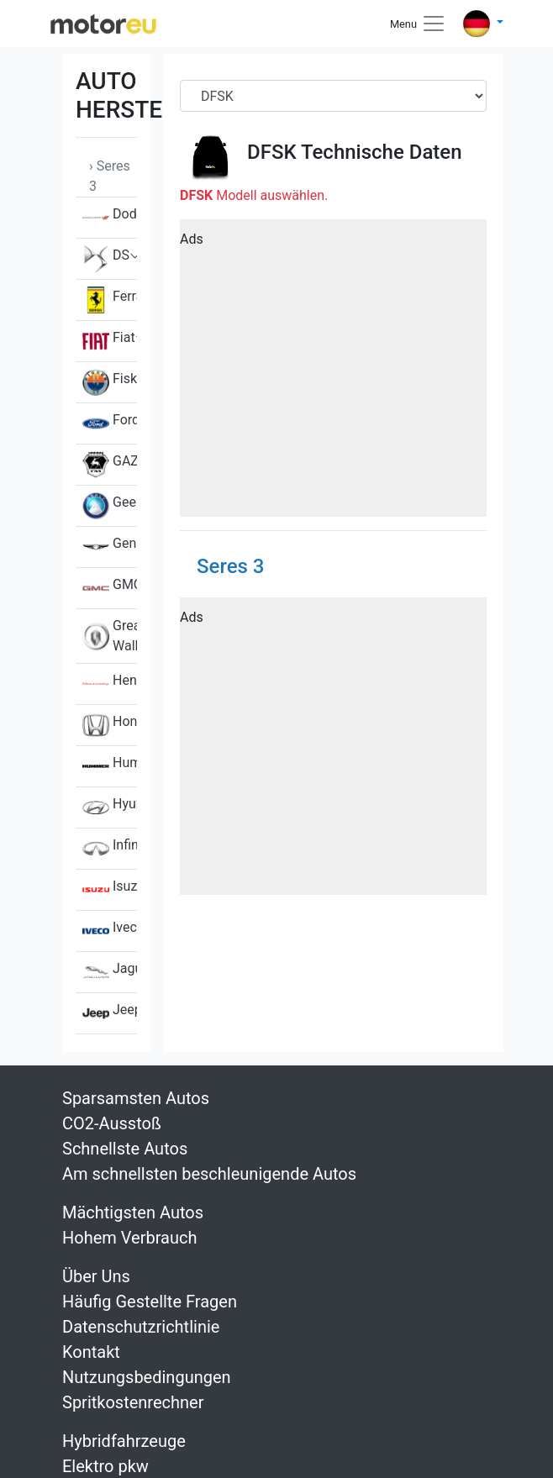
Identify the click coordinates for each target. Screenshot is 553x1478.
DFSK (272, 152)
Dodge (109, 217)
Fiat (108, 341)
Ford (109, 423)
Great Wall (109, 636)
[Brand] (333, 96)
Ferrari (109, 300)
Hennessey (109, 684)
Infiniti (109, 848)
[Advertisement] (333, 374)
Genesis (109, 547)
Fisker (109, 382)
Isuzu (109, 889)
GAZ (109, 464)
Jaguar (109, 972)
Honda (109, 725)
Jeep (109, 1013)
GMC (109, 588)
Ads (191, 239)
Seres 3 (230, 566)
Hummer (109, 766)
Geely (109, 505)
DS (105, 258)
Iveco (109, 931)
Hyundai (109, 807)
